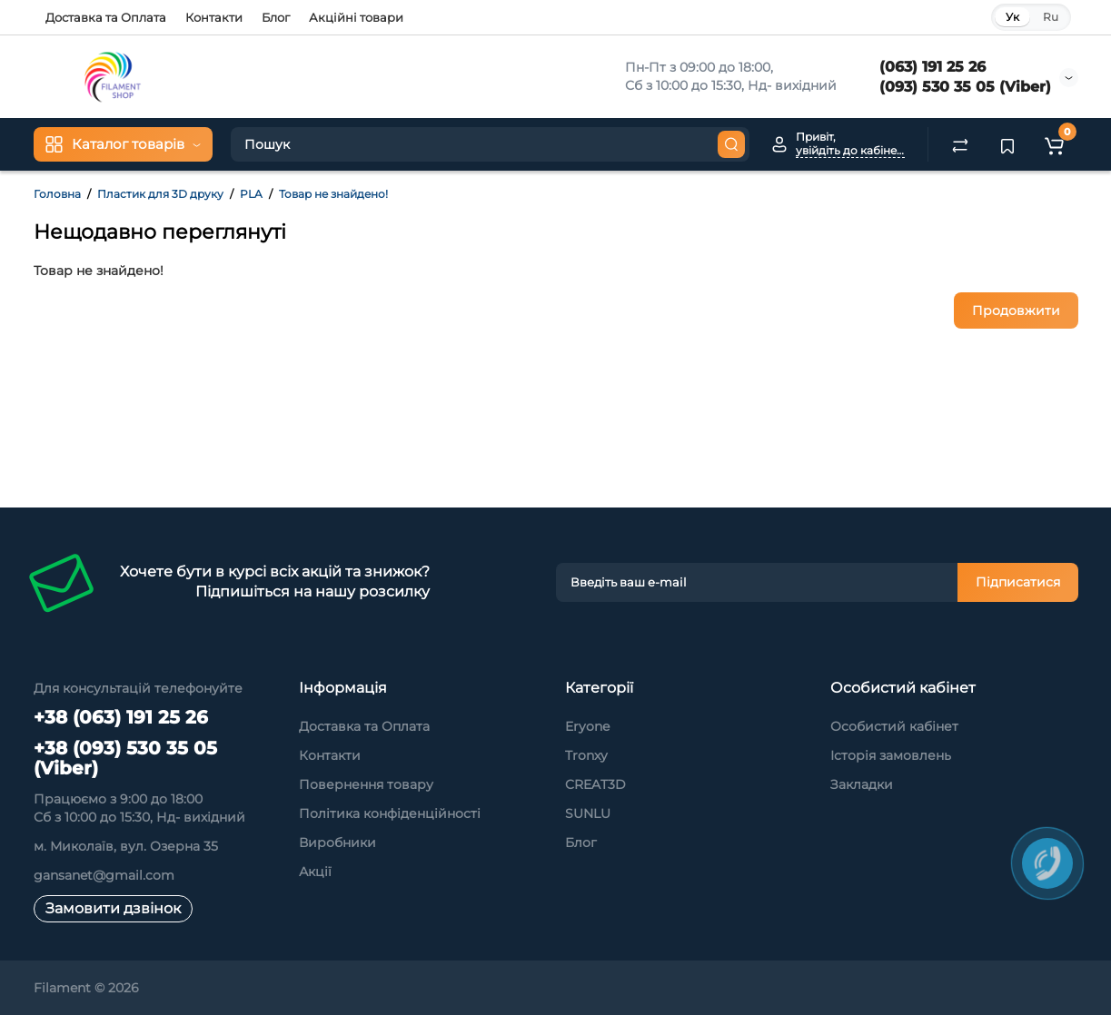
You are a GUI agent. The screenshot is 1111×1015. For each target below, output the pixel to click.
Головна (57, 194)
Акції (315, 871)
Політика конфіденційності (390, 813)
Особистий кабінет (894, 726)
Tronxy (586, 755)
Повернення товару (366, 784)
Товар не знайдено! (333, 194)
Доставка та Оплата (105, 17)
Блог (276, 17)
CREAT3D (595, 784)
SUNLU (587, 813)
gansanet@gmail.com (104, 875)
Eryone (587, 726)
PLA (251, 194)
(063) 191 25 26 (932, 66)
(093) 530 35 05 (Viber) (965, 86)
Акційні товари (356, 17)
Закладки (861, 784)
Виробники (337, 842)
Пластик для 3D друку (160, 194)
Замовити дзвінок (113, 908)
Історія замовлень (890, 755)
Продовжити (1016, 310)
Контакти (214, 17)
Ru (1050, 17)
